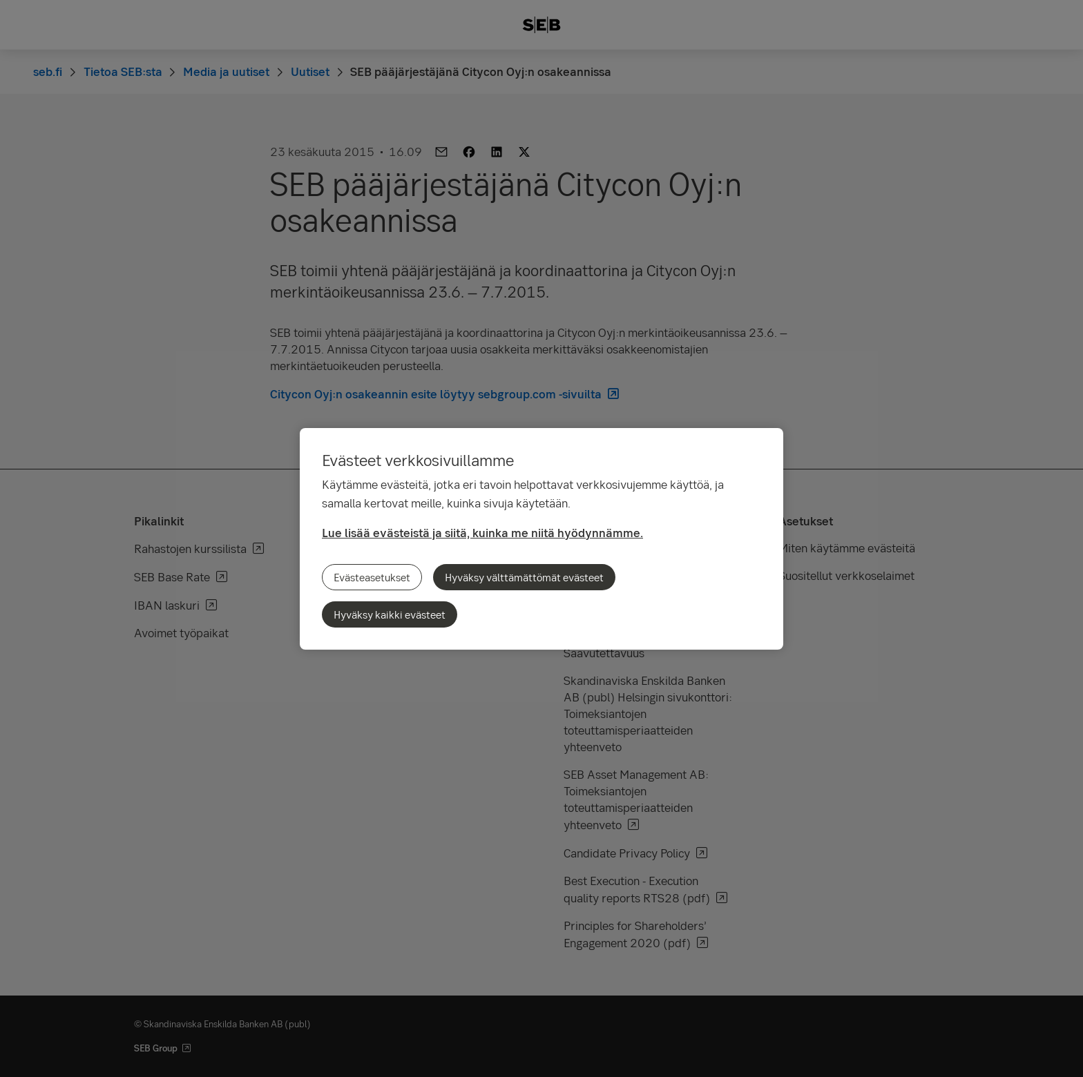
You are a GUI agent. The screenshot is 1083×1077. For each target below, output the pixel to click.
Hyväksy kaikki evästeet (389, 614)
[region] (541, 539)
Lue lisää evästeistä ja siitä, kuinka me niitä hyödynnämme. (482, 533)
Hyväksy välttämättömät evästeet (524, 577)
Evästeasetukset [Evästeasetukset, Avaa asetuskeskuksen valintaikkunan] (372, 577)
